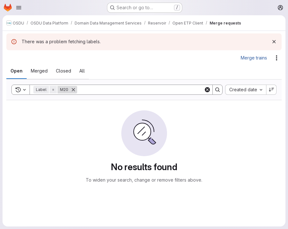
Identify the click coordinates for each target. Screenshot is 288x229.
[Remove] (73, 90)
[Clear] (207, 90)
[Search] (140, 90)
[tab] (16, 71)
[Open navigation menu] (19, 8)
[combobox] (245, 90)
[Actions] (276, 58)
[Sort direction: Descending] (271, 90)
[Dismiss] (274, 41)
